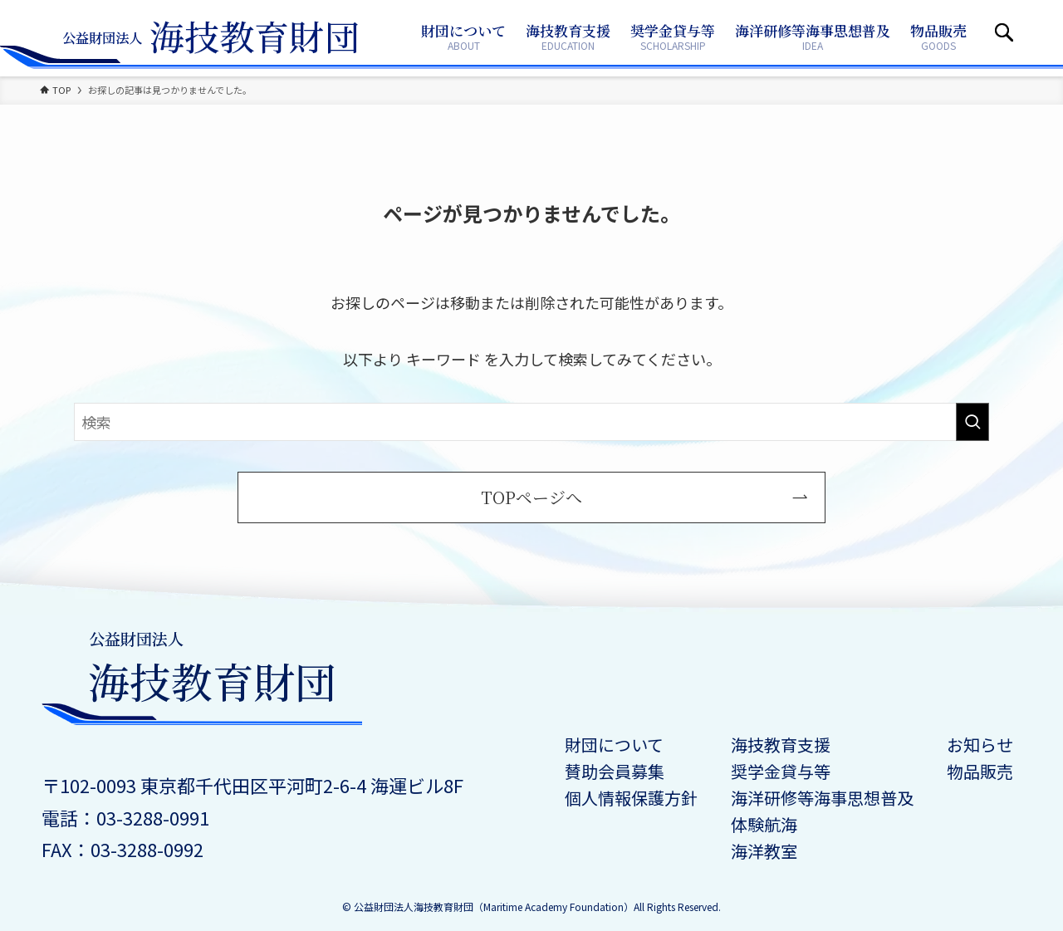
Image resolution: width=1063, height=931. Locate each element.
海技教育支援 (780, 745)
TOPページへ (531, 497)
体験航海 (764, 824)
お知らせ (980, 745)
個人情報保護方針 (631, 798)
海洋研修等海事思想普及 (822, 798)
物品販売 (980, 771)
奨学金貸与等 (780, 771)
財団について (614, 745)
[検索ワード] (531, 422)
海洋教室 (764, 851)
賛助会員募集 (614, 771)
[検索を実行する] (972, 422)
